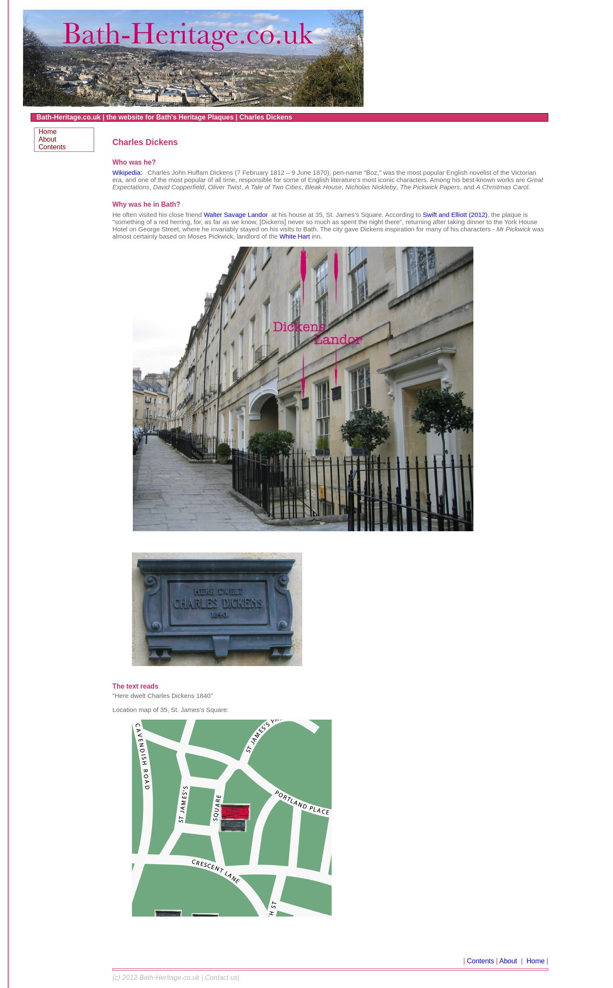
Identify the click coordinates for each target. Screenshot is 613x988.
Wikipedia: (128, 172)
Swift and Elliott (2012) (455, 214)
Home (534, 961)
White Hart (295, 236)
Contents (480, 961)
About (509, 961)
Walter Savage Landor (235, 214)
